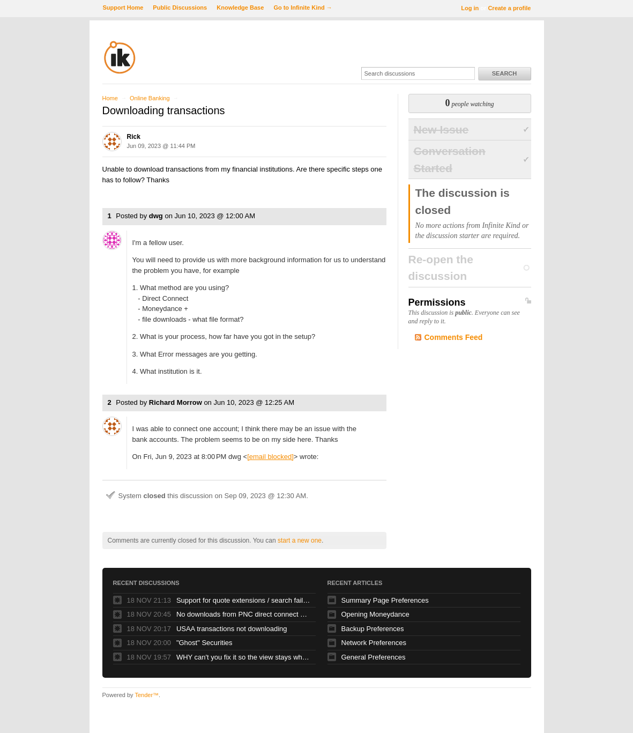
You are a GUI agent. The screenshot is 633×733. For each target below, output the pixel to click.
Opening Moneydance (375, 614)
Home (110, 98)
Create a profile (509, 8)
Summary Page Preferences (385, 600)
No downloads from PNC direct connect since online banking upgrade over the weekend (243, 614)
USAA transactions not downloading (231, 629)
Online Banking (150, 98)
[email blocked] (270, 457)
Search (504, 73)
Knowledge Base (240, 7)
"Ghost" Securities (204, 643)
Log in (470, 8)
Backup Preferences (372, 629)
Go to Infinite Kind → (302, 7)
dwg (156, 216)
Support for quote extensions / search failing (243, 600)
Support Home (123, 7)
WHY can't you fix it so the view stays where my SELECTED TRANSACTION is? (243, 657)
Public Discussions (180, 7)
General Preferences (373, 657)
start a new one (300, 540)
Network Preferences (373, 643)
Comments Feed (454, 337)
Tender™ (147, 695)
